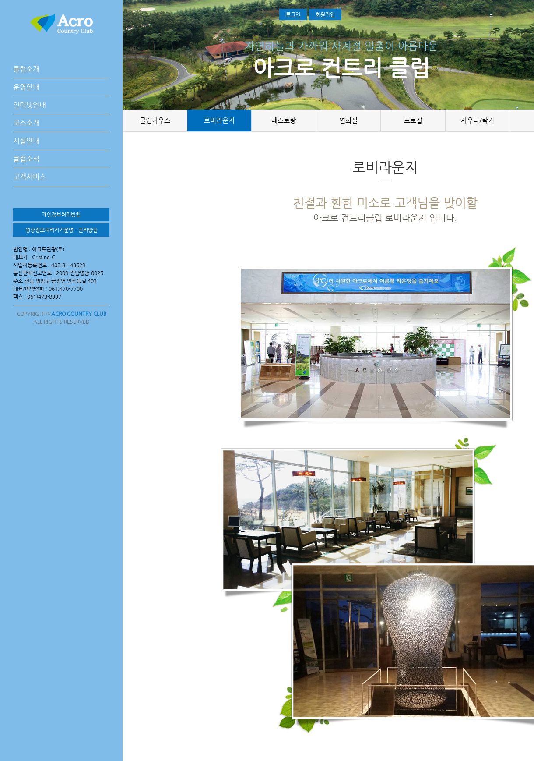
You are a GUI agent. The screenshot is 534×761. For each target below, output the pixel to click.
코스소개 (26, 123)
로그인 (293, 14)
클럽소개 (26, 69)
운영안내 (26, 87)
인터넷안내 (29, 105)
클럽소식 (26, 159)
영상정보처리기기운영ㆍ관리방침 (61, 230)
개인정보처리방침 (61, 215)
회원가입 (325, 14)
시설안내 (26, 141)
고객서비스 (29, 177)
